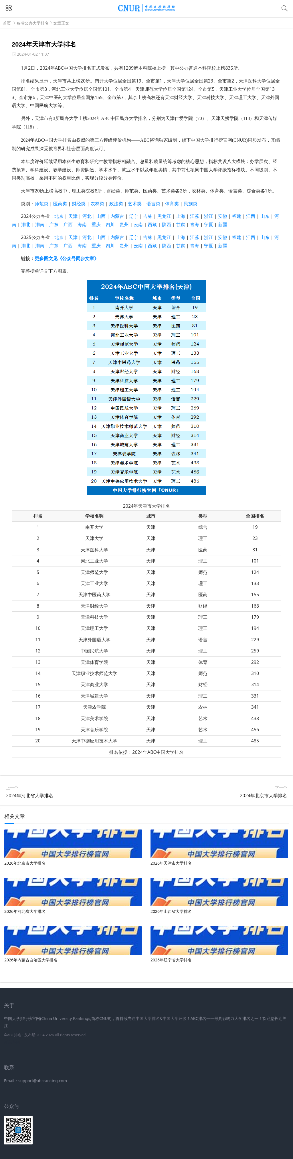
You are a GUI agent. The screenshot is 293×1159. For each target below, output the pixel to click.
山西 (101, 216)
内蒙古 (117, 216)
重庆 (96, 224)
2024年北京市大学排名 (263, 795)
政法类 (116, 203)
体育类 (172, 203)
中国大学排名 (148, 1018)
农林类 (97, 203)
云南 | (141, 245)
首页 (7, 23)
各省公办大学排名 (33, 23)
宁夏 (208, 245)
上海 (183, 216)
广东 (53, 224)
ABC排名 (14, 1035)
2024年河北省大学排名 (29, 795)
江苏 (194, 216)
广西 (68, 224)
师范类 (41, 203)
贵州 (124, 224)
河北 (87, 216)
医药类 (60, 203)
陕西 (166, 224)
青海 (194, 224)
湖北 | (28, 245)
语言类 (153, 203)
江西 (250, 216)
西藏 (152, 224)
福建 (236, 216)
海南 (82, 224)
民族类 (190, 203)
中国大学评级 (175, 1018)
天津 (73, 216)
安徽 (222, 216)
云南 (141, 224)
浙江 (208, 216)
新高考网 (12, 1042)
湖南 (39, 224)
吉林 (147, 216)
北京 (59, 216)
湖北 (28, 224)
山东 (265, 216)
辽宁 (133, 216)
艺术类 (135, 203)
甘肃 (180, 224)
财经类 (79, 203)
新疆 (222, 224)
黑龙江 (164, 216)
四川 (110, 224)
